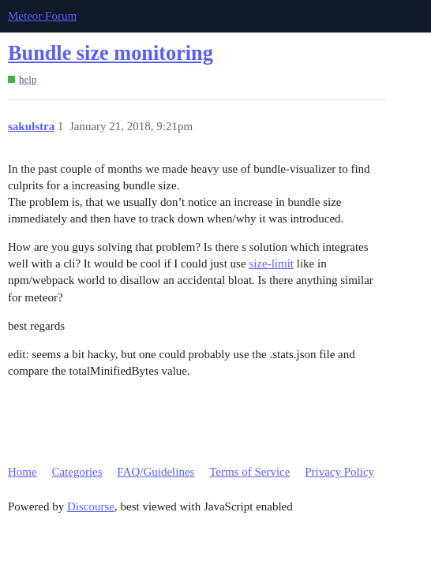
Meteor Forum (42, 15)
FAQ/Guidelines (155, 471)
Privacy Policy (339, 471)
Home (22, 471)
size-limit (271, 263)
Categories (76, 471)
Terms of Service (249, 471)
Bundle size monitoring (110, 53)
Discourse (90, 506)
